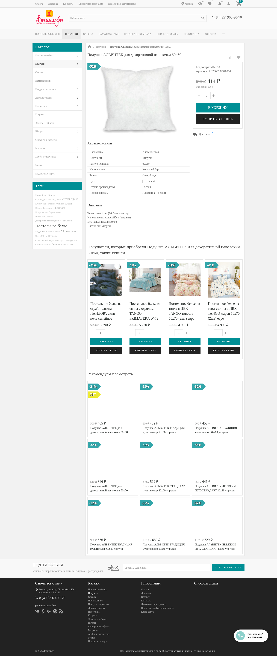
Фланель (52, 236)
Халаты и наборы (44, 123)
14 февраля (59, 207)
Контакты (68, 3)
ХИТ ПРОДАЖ (70, 199)
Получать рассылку (228, 567)
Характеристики (99, 143)
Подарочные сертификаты (122, 3)
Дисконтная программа (91, 3)
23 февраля (68, 231)
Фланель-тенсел (43, 244)
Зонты (38, 165)
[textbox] (138, 18)
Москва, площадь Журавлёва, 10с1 (57, 589)
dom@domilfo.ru (47, 605)
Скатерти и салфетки (46, 140)
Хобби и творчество (45, 156)
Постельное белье (47, 34)
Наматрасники (108, 34)
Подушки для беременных (48, 212)
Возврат (145, 597)
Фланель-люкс (53, 231)
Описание (94, 205)
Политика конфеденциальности (157, 608)
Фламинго (47, 208)
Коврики (210, 34)
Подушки (71, 34)
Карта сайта (147, 611)
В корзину (218, 107)
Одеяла (88, 34)
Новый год (41, 195)
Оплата (39, 3)
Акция (68, 203)
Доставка (53, 3)
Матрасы (40, 148)
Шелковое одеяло (44, 216)
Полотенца (191, 34)
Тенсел (51, 195)
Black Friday (41, 236)
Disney (38, 208)
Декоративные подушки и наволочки (53, 220)
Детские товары (168, 34)
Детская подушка (68, 240)
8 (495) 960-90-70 (229, 17)
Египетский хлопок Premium (49, 203)
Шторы (39, 131)
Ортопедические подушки (48, 199)
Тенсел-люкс (67, 244)
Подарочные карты (45, 173)
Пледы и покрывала (137, 34)
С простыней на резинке (47, 240)
